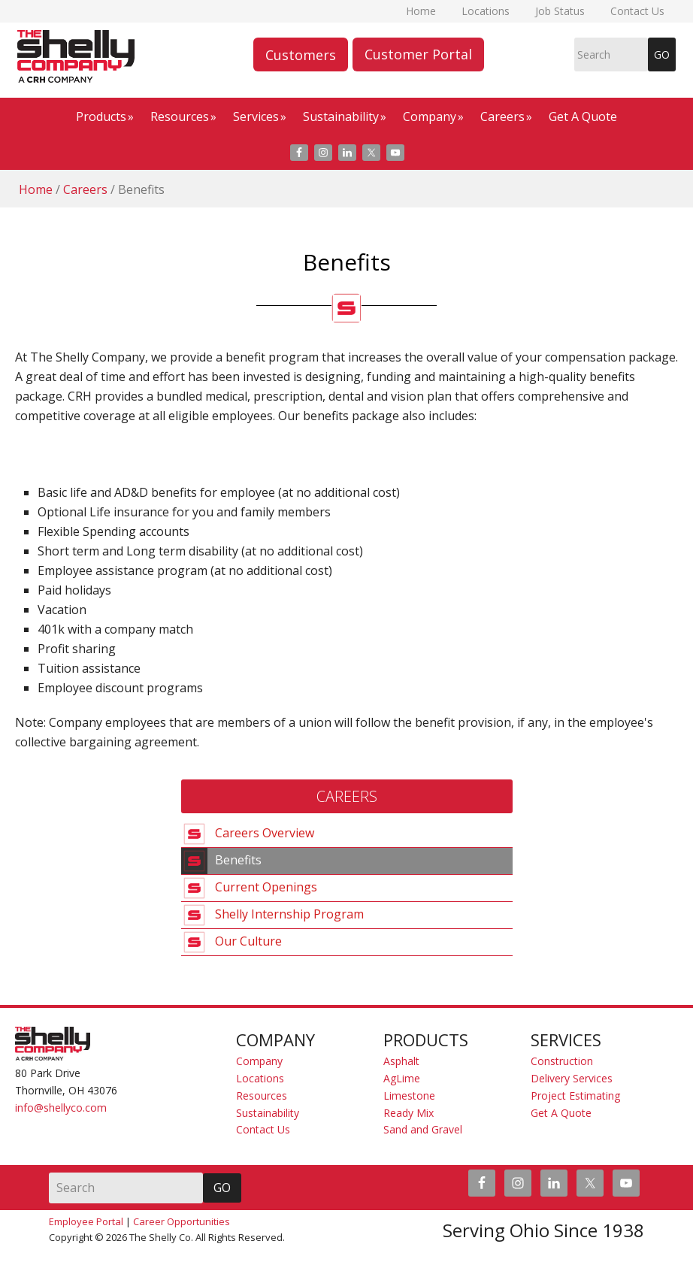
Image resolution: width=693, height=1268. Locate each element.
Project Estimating (575, 1095)
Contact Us (263, 1129)
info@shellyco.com (61, 1107)
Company (259, 1061)
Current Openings (266, 886)
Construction (562, 1061)
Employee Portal (86, 1221)
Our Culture (248, 940)
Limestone (409, 1095)
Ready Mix (408, 1113)
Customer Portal (418, 54)
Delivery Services (572, 1078)
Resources (261, 1095)
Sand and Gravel (422, 1129)
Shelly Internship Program (289, 913)
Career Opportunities (181, 1221)
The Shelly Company (20, 56)
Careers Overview (264, 832)
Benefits (238, 859)
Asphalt (401, 1061)
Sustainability (267, 1113)
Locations (260, 1078)
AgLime (401, 1078)
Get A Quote (561, 1113)
